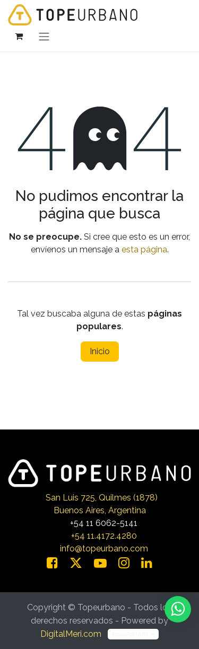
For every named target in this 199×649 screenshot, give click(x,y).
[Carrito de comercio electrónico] (18, 36)
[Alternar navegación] (44, 36)
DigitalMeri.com (70, 634)
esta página (144, 249)
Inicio (100, 351)
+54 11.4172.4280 (104, 536)
